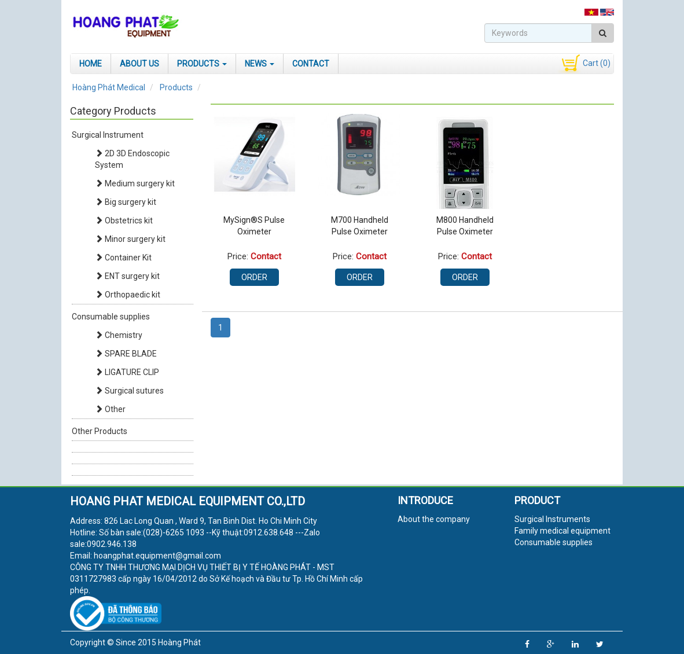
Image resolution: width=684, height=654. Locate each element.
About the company (434, 519)
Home (90, 63)
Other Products (99, 431)
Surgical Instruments (552, 519)
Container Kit (123, 257)
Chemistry (118, 335)
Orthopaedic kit (127, 294)
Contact (310, 63)
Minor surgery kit (130, 239)
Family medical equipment (562, 530)
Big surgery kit (125, 202)
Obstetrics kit (124, 220)
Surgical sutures (129, 390)
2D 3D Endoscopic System (132, 159)
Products (202, 63)
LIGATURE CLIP (127, 372)
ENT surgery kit (127, 276)
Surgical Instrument (108, 134)
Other (110, 409)
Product (537, 500)
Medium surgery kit (135, 183)
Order (254, 277)
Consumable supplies (111, 316)
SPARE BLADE (126, 353)
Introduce (425, 500)
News (259, 63)
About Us (139, 63)
